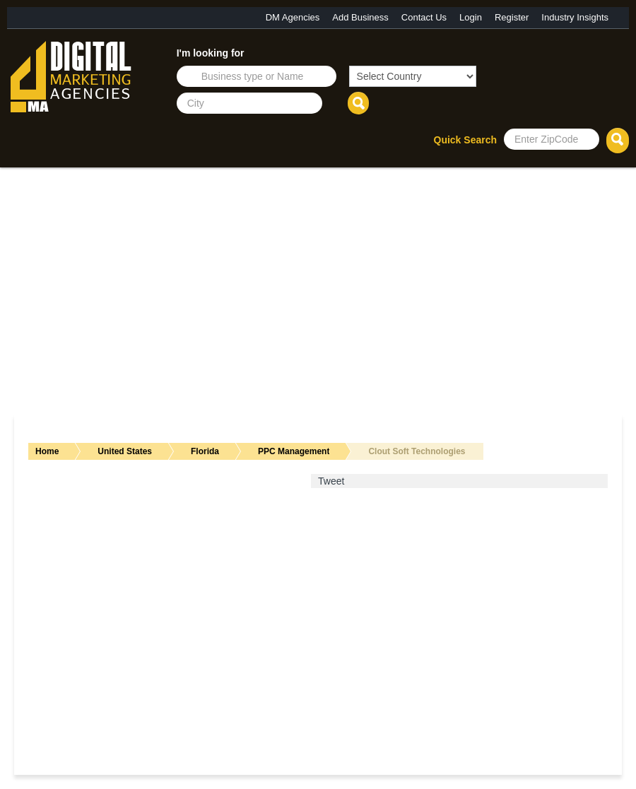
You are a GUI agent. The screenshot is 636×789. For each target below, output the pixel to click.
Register (512, 17)
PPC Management (293, 451)
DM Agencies (293, 17)
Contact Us (424, 17)
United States (125, 451)
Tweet (331, 481)
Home (47, 451)
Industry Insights (574, 17)
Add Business (360, 17)
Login (470, 17)
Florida (205, 451)
